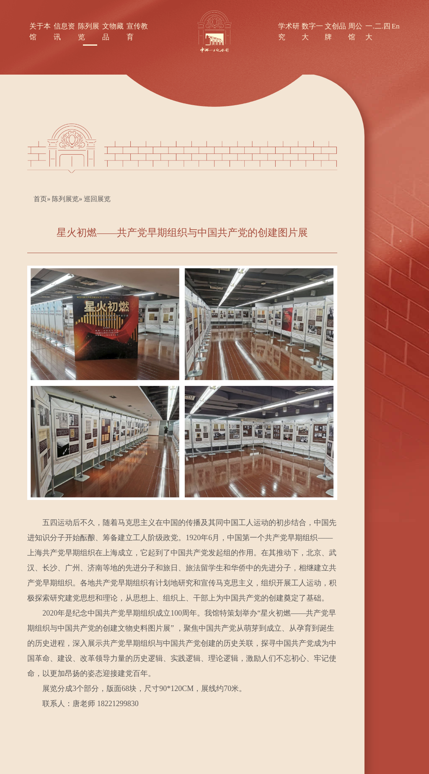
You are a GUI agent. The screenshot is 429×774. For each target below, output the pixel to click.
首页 (40, 198)
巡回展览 (97, 198)
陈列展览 (65, 198)
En (396, 26)
